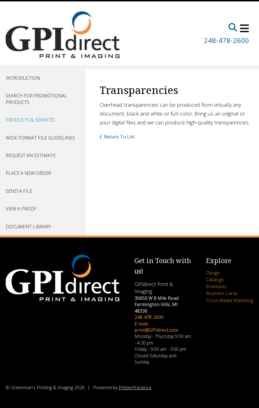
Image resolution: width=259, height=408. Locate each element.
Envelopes (216, 286)
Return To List (119, 137)
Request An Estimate (31, 155)
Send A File (19, 191)
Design (213, 273)
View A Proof (21, 209)
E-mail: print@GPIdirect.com (156, 327)
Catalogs (215, 279)
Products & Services (30, 120)
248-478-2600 (225, 40)
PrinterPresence (135, 387)
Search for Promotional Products (36, 99)
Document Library (28, 227)
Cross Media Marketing (229, 300)
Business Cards (222, 293)
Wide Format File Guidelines (40, 138)
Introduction (23, 78)
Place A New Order (28, 173)
